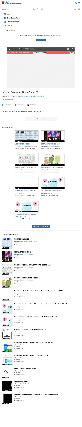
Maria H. (22, 370)
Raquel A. (49, 193)
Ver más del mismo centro (41, 226)
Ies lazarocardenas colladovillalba (33, 96)
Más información (41, 119)
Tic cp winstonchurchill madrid (29, 146)
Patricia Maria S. (24, 383)
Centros (9, 25)
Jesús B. (23, 193)
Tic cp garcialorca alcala (53, 146)
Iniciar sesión (41, 40)
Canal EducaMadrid (13, 18)
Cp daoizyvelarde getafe (27, 396)
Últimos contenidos (13, 22)
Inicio (8, 14)
